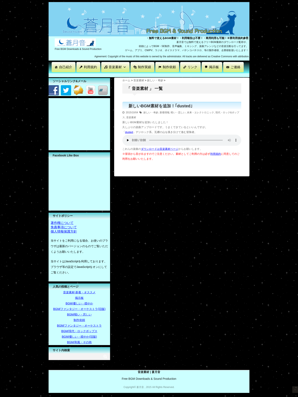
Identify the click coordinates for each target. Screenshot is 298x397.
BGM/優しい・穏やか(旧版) (79, 336)
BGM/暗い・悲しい (79, 314)
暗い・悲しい (178, 112)
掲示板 (214, 67)
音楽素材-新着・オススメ (79, 292)
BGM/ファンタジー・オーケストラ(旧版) (79, 309)
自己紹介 (65, 67)
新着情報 (164, 112)
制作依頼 (169, 67)
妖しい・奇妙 (150, 112)
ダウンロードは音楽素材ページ (159, 148)
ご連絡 (235, 67)
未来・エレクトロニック (200, 112)
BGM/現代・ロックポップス (79, 331)
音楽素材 (117, 67)
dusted (129, 132)
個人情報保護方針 (64, 231)
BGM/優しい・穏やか (79, 303)
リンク (192, 67)
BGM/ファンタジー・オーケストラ (79, 325)
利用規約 (90, 67)
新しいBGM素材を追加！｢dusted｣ (160, 106)
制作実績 (144, 67)
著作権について (62, 223)
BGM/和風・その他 (79, 342)
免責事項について (64, 227)
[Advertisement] (123, 74)
